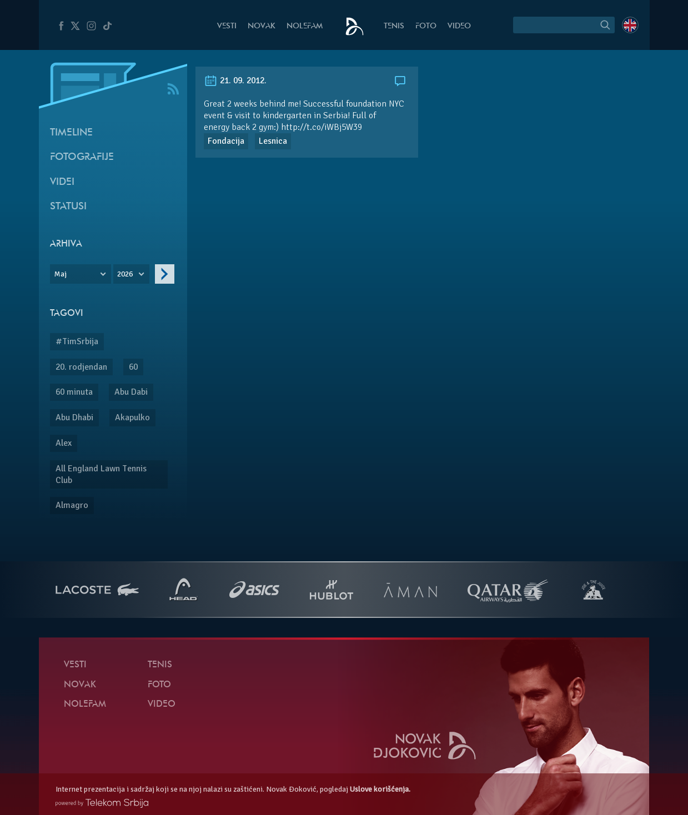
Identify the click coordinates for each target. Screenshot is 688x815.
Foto (425, 26)
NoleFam (305, 26)
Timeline (71, 133)
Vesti (227, 26)
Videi (62, 182)
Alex (64, 443)
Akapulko (132, 417)
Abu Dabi (131, 392)
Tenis (394, 26)
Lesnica (273, 141)
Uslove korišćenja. (380, 789)
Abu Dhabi (74, 417)
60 (133, 367)
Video (459, 26)
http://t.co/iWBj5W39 (321, 127)
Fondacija (226, 141)
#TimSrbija (77, 341)
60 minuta (74, 392)
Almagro (72, 505)
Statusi (68, 207)
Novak (261, 26)
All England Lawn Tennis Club (101, 474)
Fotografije (82, 157)
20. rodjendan (81, 367)
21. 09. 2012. (235, 80)
